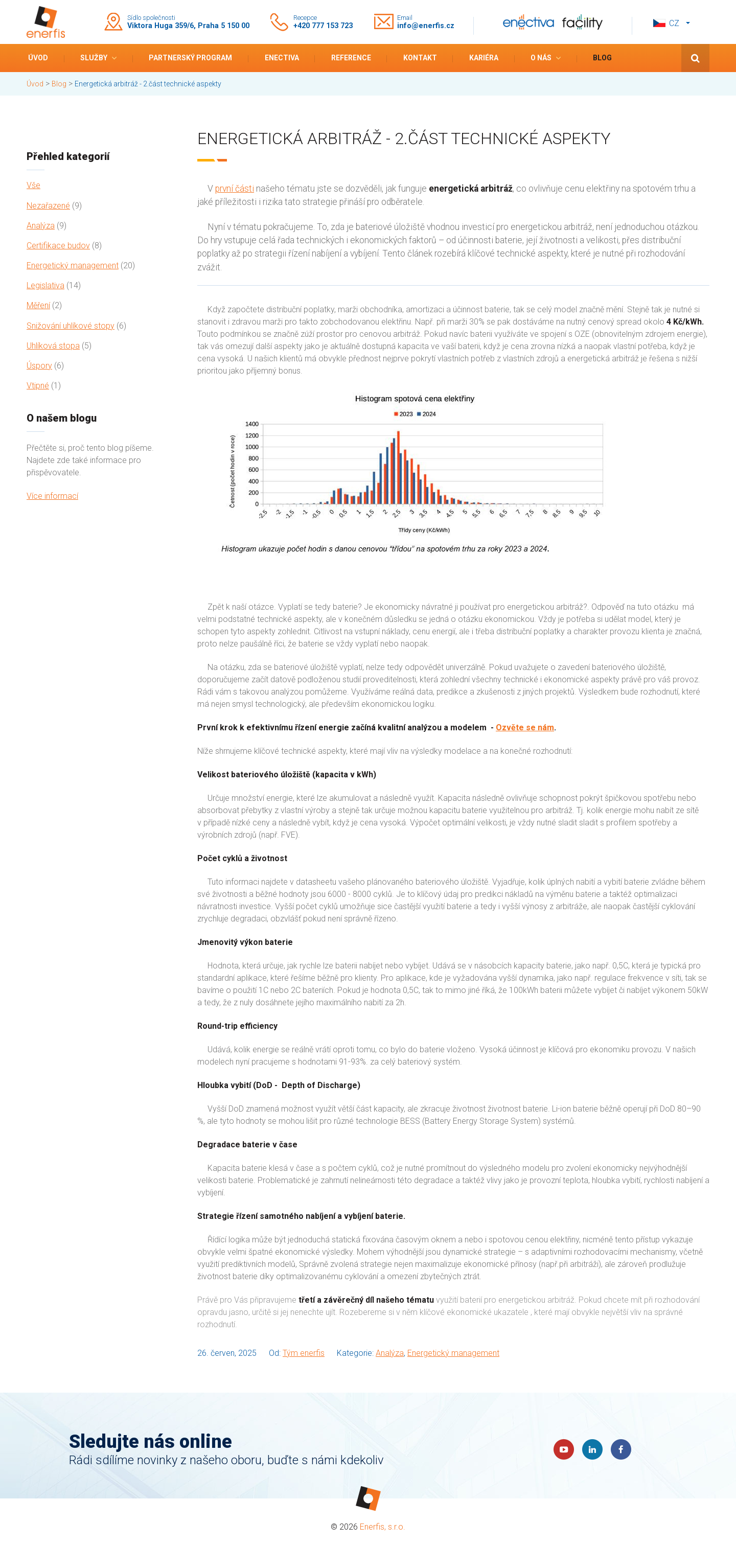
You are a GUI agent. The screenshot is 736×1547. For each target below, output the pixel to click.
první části (234, 188)
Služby (93, 58)
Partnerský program (190, 58)
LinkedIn (592, 1449)
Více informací (52, 496)
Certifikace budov (58, 245)
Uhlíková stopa (53, 346)
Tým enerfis (304, 1353)
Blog (602, 58)
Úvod (38, 58)
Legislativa (45, 285)
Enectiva (282, 58)
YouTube (564, 1449)
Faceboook (621, 1449)
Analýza (41, 225)
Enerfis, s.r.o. (382, 1527)
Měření (38, 305)
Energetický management (73, 265)
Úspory (39, 366)
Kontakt (420, 58)
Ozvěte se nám (525, 727)
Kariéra (483, 58)
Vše (33, 185)
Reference (351, 58)
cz (674, 23)
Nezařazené (48, 206)
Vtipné (38, 385)
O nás (541, 58)
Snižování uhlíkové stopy (70, 326)
